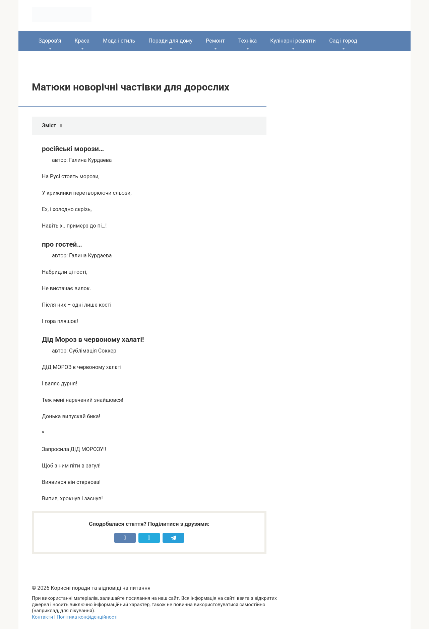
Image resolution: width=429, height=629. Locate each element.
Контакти (42, 617)
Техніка (247, 41)
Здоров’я (50, 41)
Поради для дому (170, 41)
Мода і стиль (119, 41)
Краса (81, 41)
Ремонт (215, 41)
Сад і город (343, 41)
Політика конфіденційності (87, 617)
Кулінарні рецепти (293, 41)
